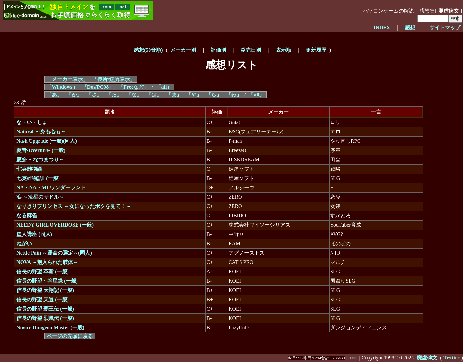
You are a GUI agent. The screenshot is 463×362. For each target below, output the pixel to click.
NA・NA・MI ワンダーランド (51, 187)
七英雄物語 (29, 169)
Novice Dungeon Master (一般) (50, 327)
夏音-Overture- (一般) (40, 150)
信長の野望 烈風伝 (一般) (45, 318)
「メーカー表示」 (67, 79)
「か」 (74, 94)
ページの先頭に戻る (70, 336)
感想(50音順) (148, 50)
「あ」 (54, 94)
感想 (410, 27)
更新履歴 (316, 50)
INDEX (382, 27)
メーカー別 (183, 50)
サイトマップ (445, 27)
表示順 (283, 50)
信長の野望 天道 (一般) (42, 299)
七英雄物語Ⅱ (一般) (38, 178)
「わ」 (233, 94)
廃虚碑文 (448, 11)
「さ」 (94, 94)
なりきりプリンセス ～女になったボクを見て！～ (73, 206)
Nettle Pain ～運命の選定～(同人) (54, 253)
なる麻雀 (26, 215)
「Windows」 (62, 87)
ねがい (24, 243)
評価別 (218, 50)
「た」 (114, 94)
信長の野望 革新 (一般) (42, 271)
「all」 (164, 87)
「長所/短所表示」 (113, 79)
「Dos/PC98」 (98, 87)
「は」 (154, 94)
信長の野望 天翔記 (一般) (45, 290)
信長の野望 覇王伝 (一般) (45, 309)
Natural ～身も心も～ (41, 131)
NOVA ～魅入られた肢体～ (47, 262)
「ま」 (174, 94)
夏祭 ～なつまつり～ (40, 159)
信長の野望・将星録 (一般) (47, 281)
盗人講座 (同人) (34, 234)
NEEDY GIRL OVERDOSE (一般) (55, 225)
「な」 (134, 94)
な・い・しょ (31, 122)
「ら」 (214, 94)
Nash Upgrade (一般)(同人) (46, 141)
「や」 (194, 94)
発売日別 (251, 50)
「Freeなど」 (133, 87)
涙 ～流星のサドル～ (40, 197)
